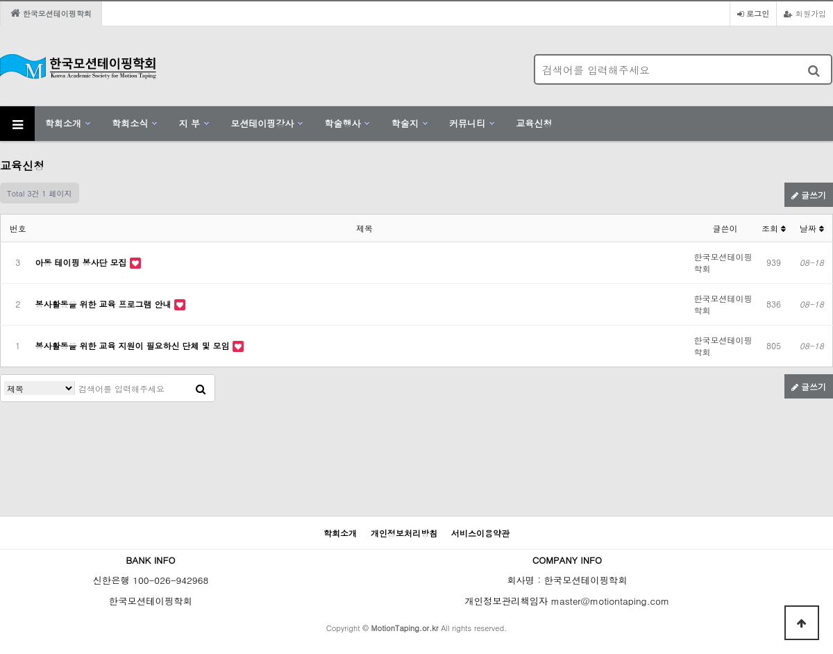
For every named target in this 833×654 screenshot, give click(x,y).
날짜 (812, 228)
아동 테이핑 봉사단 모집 (82, 262)
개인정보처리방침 (404, 532)
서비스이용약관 (480, 532)
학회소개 (63, 123)
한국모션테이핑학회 (51, 13)
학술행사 (342, 123)
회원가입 (805, 13)
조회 (774, 228)
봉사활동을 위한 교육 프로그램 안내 (104, 304)
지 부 (189, 123)
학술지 (405, 123)
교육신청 (534, 123)
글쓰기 (808, 195)
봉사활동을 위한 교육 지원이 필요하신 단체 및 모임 (134, 345)
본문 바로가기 (0, 0)
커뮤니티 (467, 123)
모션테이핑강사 (262, 123)
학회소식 (130, 123)
